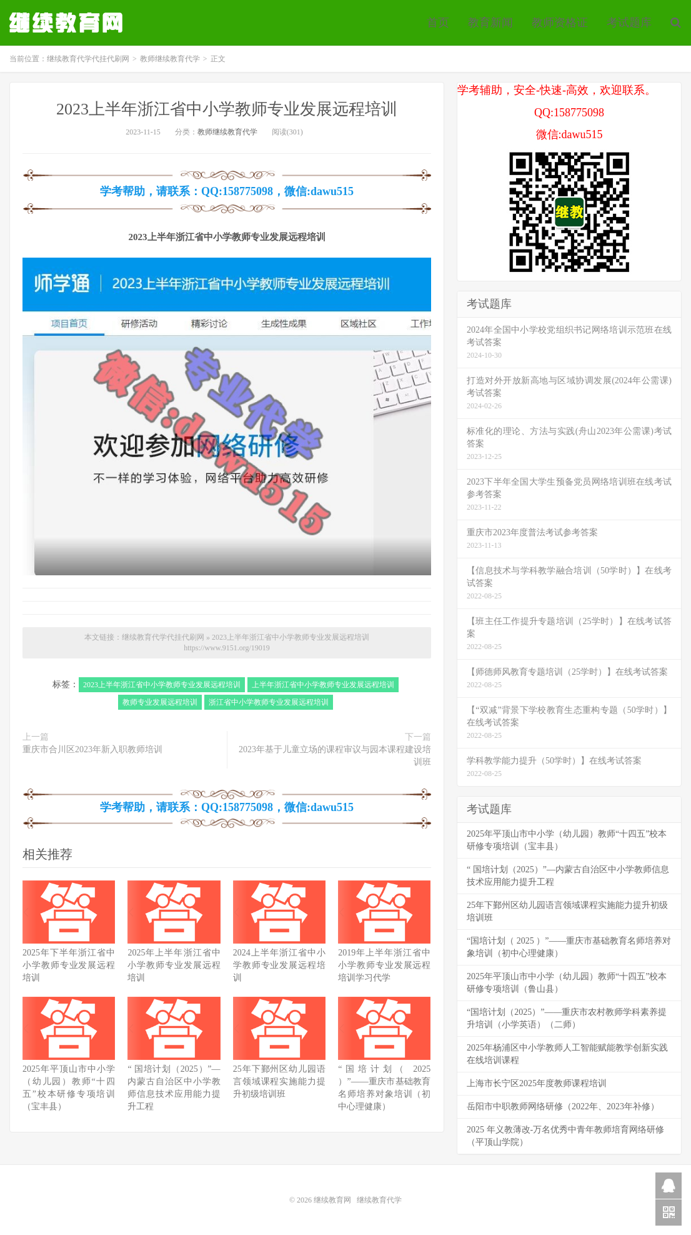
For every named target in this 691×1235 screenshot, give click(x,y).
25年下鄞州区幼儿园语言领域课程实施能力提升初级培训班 (279, 1081)
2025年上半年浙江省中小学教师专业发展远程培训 (173, 965)
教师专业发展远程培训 (159, 702)
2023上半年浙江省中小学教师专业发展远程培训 (226, 109)
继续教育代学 (379, 1200)
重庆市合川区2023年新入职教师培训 (92, 749)
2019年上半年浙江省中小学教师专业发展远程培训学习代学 (384, 965)
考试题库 (629, 22)
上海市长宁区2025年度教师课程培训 (537, 1083)
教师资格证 (560, 22)
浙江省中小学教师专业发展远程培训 (269, 702)
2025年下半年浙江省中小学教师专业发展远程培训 (68, 965)
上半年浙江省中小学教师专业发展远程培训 (323, 684)
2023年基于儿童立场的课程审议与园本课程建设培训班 (335, 756)
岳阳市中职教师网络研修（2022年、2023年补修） (563, 1106)
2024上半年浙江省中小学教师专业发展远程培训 (279, 965)
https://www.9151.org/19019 (227, 647)
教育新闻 (490, 22)
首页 (438, 22)
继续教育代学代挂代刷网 (67, 23)
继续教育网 (332, 1200)
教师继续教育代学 (170, 58)
